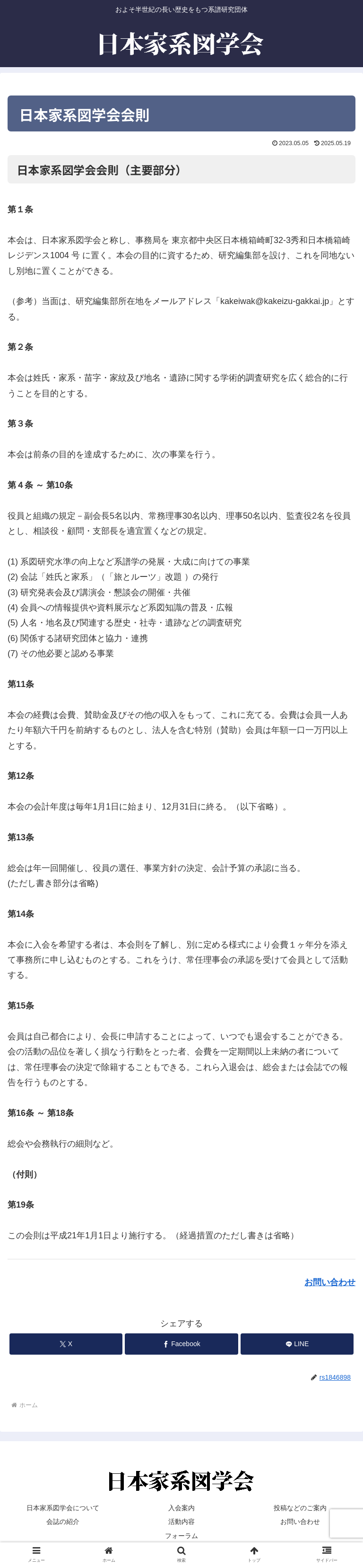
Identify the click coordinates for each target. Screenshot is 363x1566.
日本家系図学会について (62, 1508)
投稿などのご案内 (300, 1508)
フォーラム (181, 1536)
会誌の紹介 (62, 1521)
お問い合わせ (329, 1282)
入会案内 (181, 1508)
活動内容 (181, 1521)
